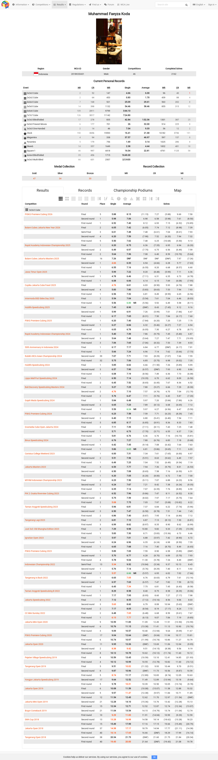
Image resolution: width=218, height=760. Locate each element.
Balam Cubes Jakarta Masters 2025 (42, 258)
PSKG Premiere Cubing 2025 (38, 320)
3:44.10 (126, 111)
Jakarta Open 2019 (34, 688)
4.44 (147, 146)
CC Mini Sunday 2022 (35, 613)
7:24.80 (126, 115)
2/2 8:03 (126, 159)
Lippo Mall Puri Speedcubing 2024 (41, 378)
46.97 (146, 137)
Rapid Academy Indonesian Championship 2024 (47, 334)
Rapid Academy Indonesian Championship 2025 (47, 245)
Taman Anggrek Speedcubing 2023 (41, 507)
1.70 (147, 97)
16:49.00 (126, 155)
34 (60, 178)
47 (34, 178)
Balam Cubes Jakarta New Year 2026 (42, 227)
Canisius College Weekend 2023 (40, 453)
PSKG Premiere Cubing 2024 (38, 413)
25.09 (127, 102)
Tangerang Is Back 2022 (36, 577)
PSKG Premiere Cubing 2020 (38, 635)
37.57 (127, 137)
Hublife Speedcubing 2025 (37, 307)
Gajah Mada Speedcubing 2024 (40, 400)
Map (177, 190)
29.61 (146, 102)
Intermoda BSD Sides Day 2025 (39, 298)
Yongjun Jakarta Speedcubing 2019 (42, 679)
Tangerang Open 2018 (35, 737)
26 (129, 124)
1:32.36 (145, 119)
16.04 (127, 150)
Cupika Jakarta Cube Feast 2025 (40, 285)
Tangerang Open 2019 (35, 666)
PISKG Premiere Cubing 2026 (38, 214)
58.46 (146, 106)
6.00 (147, 93)
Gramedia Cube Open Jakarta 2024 (41, 427)
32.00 (146, 124)
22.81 (146, 150)
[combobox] (172, 4)
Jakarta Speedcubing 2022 (37, 600)
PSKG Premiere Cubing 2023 (38, 551)
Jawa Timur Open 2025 (36, 272)
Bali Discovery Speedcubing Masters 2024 (44, 387)
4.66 (128, 93)
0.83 (128, 97)
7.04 (128, 128)
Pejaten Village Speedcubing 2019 (41, 657)
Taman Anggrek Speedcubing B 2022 (42, 591)
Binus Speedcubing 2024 (36, 440)
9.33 (147, 128)
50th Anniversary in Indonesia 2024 (41, 347)
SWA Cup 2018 (32, 719)
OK (154, 757)
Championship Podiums (133, 190)
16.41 (127, 133)
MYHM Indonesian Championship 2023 (43, 480)
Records (85, 190)
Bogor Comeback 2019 (36, 710)
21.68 (146, 133)
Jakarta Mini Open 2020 (36, 622)
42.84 (127, 119)
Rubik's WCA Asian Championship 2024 (43, 356)
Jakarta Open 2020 (34, 644)
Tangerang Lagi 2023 (35, 520)
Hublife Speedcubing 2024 (37, 365)
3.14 (147, 142)
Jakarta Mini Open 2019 (36, 702)
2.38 (128, 146)
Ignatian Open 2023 (34, 538)
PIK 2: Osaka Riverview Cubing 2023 (42, 493)
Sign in (212, 4)
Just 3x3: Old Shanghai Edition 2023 (42, 529)
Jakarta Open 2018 (34, 728)
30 (90, 178)
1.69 (128, 142)
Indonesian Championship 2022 (40, 564)
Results (43, 190)
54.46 (127, 106)
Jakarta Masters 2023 (35, 467)
